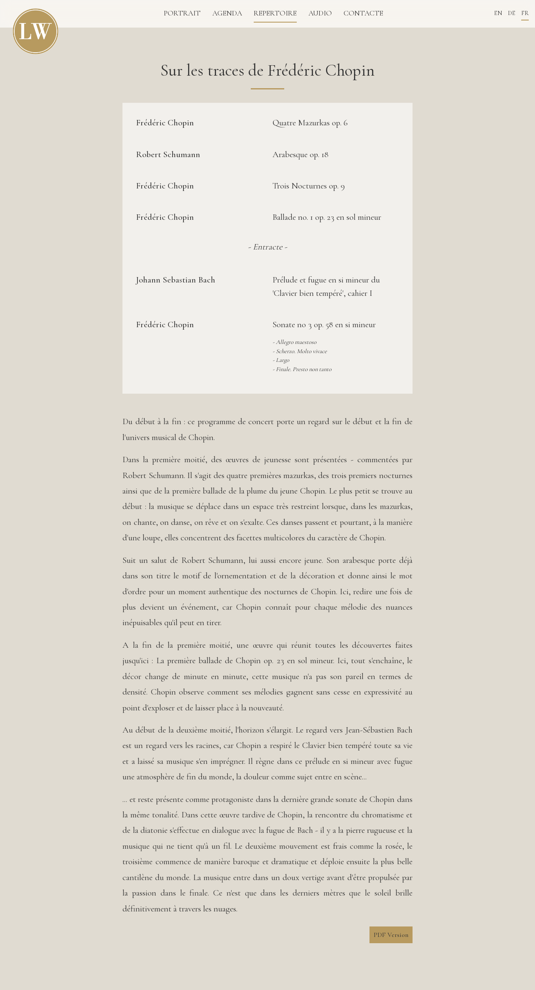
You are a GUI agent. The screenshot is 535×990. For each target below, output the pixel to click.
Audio (320, 13)
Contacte (363, 13)
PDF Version (391, 935)
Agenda (227, 13)
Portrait (182, 13)
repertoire (275, 13)
